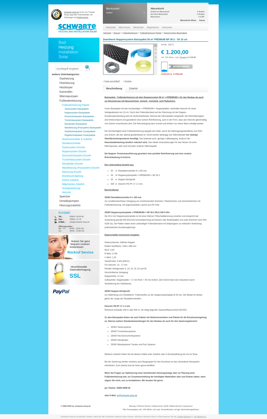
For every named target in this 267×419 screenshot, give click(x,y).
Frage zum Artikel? (112, 81)
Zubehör (133, 88)
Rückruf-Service (144, 406)
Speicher (64, 196)
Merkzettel (139, 27)
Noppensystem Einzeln (74, 151)
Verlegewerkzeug (71, 188)
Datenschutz (157, 406)
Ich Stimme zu (200, 417)
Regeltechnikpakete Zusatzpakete (80, 135)
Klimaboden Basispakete (76, 124)
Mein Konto (124, 27)
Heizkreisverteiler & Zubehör (77, 139)
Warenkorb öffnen (188, 20)
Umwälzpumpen (69, 200)
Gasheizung (66, 78)
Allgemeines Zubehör (73, 184)
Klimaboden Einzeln (72, 163)
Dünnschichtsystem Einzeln (76, 155)
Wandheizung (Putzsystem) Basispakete (83, 127)
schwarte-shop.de (71, 12)
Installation (68, 52)
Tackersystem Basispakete (77, 109)
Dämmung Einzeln (71, 171)
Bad (62, 42)
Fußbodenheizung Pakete (75, 105)
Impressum (187, 406)
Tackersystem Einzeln (73, 147)
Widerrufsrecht (176, 406)
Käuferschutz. (83, 17)
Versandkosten (167, 409)
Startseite (111, 27)
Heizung (66, 47)
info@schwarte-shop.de (79, 222)
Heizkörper (66, 87)
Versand (182, 57)
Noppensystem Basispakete (77, 112)
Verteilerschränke (71, 143)
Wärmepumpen (68, 96)
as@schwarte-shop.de (127, 395)
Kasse (202, 20)
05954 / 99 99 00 (77, 216)
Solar (63, 56)
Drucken (128, 81)
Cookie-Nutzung (184, 417)
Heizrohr (66, 192)
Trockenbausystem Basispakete (79, 120)
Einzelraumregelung (72, 176)
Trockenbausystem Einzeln (76, 159)
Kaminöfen (66, 91)
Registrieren (153, 27)
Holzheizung (66, 82)
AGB (166, 406)
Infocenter (167, 27)
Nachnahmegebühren (190, 409)
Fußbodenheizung (70, 100)
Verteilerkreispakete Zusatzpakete (80, 131)
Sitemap (132, 406)
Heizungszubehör (70, 205)
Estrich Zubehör (70, 180)
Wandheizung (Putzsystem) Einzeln (80, 167)
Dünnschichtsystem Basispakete (79, 116)
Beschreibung (114, 88)
